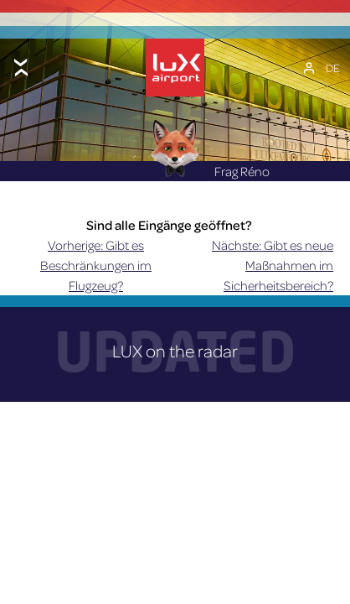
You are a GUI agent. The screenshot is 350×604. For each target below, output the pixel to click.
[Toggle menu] (21, 67)
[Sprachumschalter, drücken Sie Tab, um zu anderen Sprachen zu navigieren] (333, 68)
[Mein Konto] (309, 68)
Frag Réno (210, 171)
